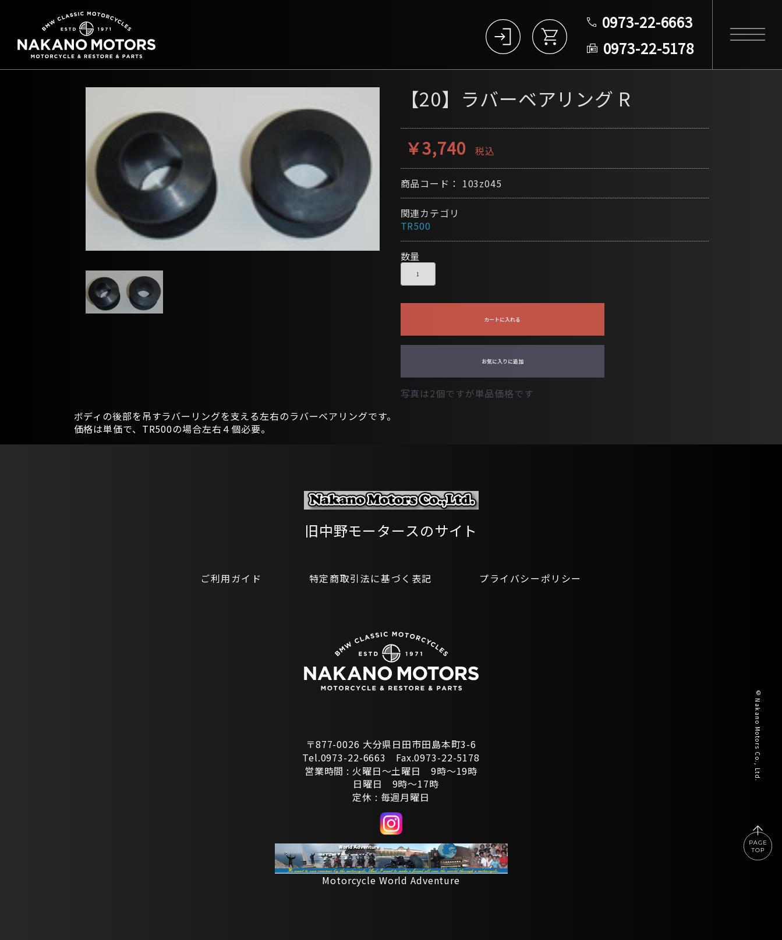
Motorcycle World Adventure (391, 880)
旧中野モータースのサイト (391, 530)
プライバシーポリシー (530, 578)
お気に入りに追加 (502, 361)
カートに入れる (502, 319)
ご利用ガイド (231, 578)
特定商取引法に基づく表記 (370, 578)
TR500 (416, 226)
